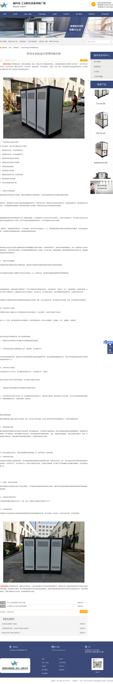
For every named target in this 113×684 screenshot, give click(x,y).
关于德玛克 (105, 14)
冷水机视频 (98, 76)
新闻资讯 (92, 14)
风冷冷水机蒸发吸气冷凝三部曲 (16, 602)
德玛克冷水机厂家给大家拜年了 (11, 633)
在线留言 (61, 670)
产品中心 (66, 14)
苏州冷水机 (6, 64)
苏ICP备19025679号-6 (63, 681)
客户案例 (79, 14)
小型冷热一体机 (43, 41)
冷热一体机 (28, 14)
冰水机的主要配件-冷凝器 (9, 624)
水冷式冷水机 (100, 104)
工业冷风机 (42, 14)
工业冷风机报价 (32, 41)
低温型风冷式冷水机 (101, 163)
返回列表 (84, 60)
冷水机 (15, 14)
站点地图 (44, 673)
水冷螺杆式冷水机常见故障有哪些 (17, 606)
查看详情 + (80, 602)
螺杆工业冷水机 (54, 41)
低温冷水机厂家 (13, 41)
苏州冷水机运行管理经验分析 (29, 47)
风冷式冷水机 (100, 134)
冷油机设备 (22, 41)
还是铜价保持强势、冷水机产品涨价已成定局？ (16, 628)
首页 (4, 14)
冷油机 (54, 14)
